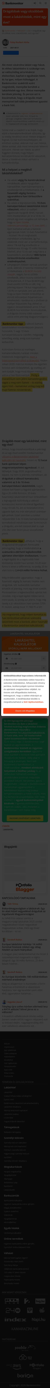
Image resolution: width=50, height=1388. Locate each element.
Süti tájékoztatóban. (34, 702)
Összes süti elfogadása (25, 711)
